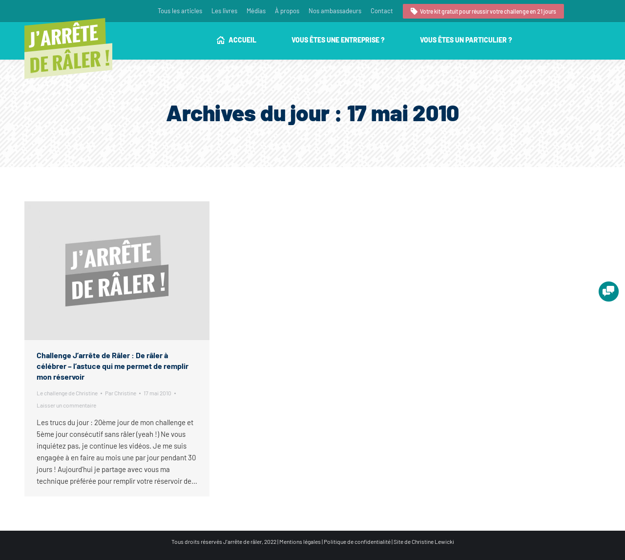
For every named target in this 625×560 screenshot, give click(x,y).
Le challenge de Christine (67, 392)
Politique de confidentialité (357, 541)
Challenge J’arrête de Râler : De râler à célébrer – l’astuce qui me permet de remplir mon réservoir (112, 365)
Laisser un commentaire (66, 405)
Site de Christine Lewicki (424, 541)
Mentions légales (300, 541)
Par (120, 392)
